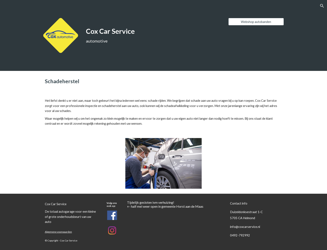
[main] (132, 31)
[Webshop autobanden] (256, 21)
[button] (322, 6)
